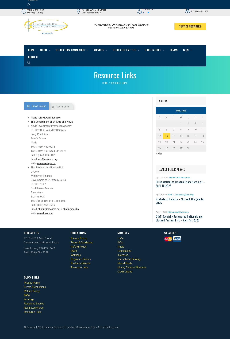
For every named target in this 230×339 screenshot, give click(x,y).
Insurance (122, 255)
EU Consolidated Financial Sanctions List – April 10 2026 (180, 184)
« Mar (159, 154)
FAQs (186, 50)
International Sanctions (179, 177)
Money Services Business (131, 267)
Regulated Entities (124, 50)
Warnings (76, 255)
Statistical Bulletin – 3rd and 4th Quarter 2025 (180, 201)
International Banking (128, 259)
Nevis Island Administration (46, 118)
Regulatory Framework (70, 50)
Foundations (124, 251)
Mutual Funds (124, 263)
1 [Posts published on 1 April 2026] (181, 123)
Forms (174, 50)
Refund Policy (78, 247)
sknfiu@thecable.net (49, 209)
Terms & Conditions (82, 242)
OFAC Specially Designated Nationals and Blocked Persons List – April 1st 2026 (179, 218)
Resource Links (79, 267)
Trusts (120, 247)
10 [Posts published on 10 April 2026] (195, 129)
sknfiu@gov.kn (71, 209)
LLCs (120, 238)
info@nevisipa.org (47, 159)
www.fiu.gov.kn (45, 213)
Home (31, 50)
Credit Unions (124, 272)
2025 (170, 194)
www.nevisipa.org (46, 163)
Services (98, 50)
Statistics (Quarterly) (184, 194)
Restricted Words (80, 263)
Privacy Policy (79, 238)
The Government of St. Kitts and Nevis (52, 122)
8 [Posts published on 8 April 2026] (181, 129)
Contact (33, 57)
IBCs (120, 242)
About (43, 50)
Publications (153, 50)
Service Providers (190, 26)
